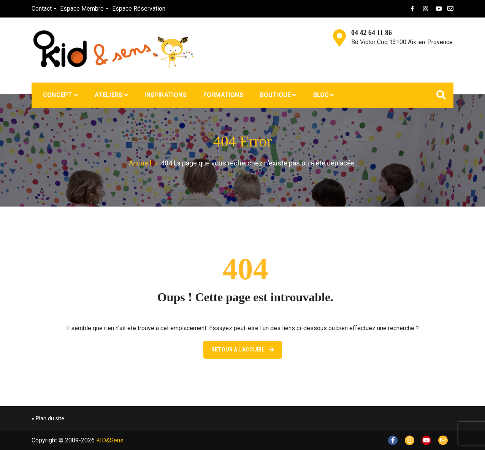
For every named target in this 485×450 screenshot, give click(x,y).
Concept (57, 95)
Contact (42, 8)
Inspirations (165, 95)
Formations (223, 95)
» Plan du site (48, 418)
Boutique (275, 95)
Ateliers (109, 95)
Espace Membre (82, 8)
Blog (321, 95)
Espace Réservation (138, 8)
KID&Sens (110, 440)
